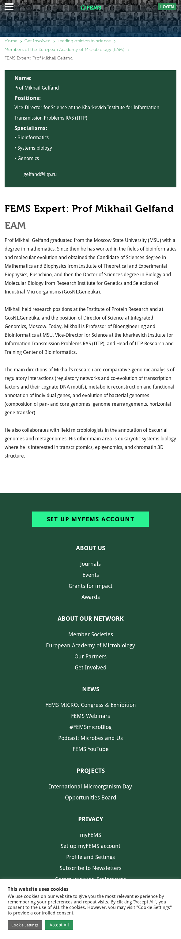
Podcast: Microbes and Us (90, 738)
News (90, 689)
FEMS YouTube (91, 749)
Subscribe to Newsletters (91, 868)
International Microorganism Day (90, 786)
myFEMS (90, 835)
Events (90, 575)
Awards (90, 597)
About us (90, 548)
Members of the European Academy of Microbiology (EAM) (64, 49)
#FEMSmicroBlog (90, 727)
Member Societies (90, 634)
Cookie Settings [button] (25, 925)
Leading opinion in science (84, 41)
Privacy (90, 819)
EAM (15, 225)
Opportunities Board (90, 797)
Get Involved (38, 41)
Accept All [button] (59, 924)
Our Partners (90, 656)
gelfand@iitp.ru (40, 174)
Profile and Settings (90, 857)
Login (167, 6)
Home (11, 41)
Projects (91, 770)
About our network (91, 618)
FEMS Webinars (90, 716)
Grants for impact (90, 586)
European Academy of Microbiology (90, 645)
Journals (90, 564)
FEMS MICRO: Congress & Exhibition (90, 705)
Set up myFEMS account (90, 519)
